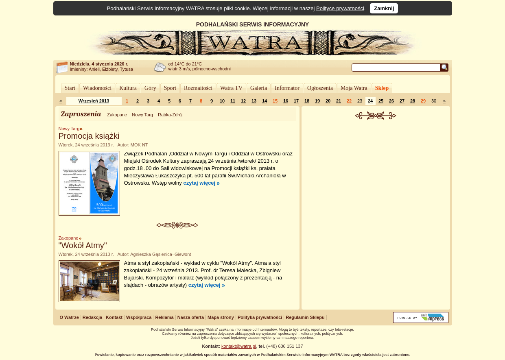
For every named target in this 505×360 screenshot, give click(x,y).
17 (296, 100)
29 (423, 100)
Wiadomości (97, 88)
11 (232, 100)
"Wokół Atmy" (83, 245)
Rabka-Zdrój (170, 114)
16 (285, 100)
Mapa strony (221, 317)
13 (253, 100)
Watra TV (231, 88)
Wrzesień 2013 (94, 100)
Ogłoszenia (320, 88)
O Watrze (69, 317)
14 (264, 100)
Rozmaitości (198, 88)
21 (338, 100)
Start (70, 88)
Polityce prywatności (340, 8)
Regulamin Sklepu (305, 317)
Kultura (128, 88)
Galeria (258, 88)
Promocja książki (89, 135)
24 (370, 100)
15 (275, 100)
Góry (150, 88)
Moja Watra (354, 88)
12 (243, 100)
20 (328, 100)
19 (317, 100)
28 (412, 100)
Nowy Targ (142, 114)
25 (380, 100)
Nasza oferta (190, 317)
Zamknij (384, 8)
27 (402, 100)
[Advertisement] (375, 181)
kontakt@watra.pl (238, 346)
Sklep (382, 88)
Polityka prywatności (260, 317)
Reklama (164, 317)
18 (306, 100)
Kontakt (114, 317)
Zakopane (117, 114)
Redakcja (92, 317)
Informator (287, 88)
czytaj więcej (199, 183)
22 (349, 100)
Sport (170, 88)
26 (391, 100)
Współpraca (138, 317)
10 (222, 100)
